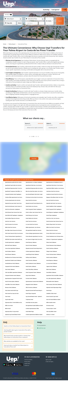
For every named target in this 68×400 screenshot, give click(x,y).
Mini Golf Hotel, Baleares (10, 245)
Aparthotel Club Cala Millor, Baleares (54, 275)
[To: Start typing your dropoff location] (34, 18)
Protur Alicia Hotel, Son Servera (53, 233)
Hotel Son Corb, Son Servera (52, 218)
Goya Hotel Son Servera (31, 200)
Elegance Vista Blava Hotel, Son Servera (55, 197)
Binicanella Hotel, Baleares (52, 281)
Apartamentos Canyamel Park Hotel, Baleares (15, 278)
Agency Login (48, 359)
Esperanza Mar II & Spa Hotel (12, 311)
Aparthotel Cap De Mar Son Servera (13, 185)
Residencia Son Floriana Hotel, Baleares (14, 257)
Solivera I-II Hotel (50, 314)
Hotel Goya (48, 290)
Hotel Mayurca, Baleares (51, 260)
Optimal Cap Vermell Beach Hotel (12, 314)
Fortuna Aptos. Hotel (51, 308)
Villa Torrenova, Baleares (31, 287)
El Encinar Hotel (50, 305)
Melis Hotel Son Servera (10, 227)
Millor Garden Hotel (50, 302)
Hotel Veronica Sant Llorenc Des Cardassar (56, 221)
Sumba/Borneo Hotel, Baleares (12, 263)
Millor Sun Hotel (9, 305)
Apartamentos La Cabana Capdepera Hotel (35, 182)
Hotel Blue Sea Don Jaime (31, 302)
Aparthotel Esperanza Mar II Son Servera (14, 188)
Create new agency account (50, 361)
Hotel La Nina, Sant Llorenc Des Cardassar (35, 212)
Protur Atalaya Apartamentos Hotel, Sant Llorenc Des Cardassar (40, 233)
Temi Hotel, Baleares (10, 269)
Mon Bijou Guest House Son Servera (13, 230)
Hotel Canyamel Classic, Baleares (33, 272)
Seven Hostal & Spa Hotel (52, 296)
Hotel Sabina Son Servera (31, 218)
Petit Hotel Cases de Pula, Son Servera (14, 233)
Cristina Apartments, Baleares (32, 251)
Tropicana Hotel (29, 299)
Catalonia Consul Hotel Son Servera (54, 194)
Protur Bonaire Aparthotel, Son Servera (35, 236)
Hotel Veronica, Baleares (31, 260)
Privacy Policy (27, 361)
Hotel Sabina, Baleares (10, 251)
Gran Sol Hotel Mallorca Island (53, 299)
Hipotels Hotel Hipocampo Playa (53, 287)
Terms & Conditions (28, 359)
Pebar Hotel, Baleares (51, 242)
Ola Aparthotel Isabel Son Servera (33, 230)
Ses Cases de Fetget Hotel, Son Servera (34, 239)
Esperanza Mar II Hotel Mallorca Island (14, 302)
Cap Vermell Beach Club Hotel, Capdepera (35, 194)
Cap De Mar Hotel (9, 299)
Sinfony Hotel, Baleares (31, 257)
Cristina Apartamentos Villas (32, 308)
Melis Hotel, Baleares (51, 269)
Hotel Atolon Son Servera (31, 206)
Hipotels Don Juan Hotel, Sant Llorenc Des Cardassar (17, 203)
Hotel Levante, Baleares (51, 257)
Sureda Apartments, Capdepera (12, 242)
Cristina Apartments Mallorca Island (34, 314)
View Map (34, 158)
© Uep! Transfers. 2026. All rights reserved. (54, 378)
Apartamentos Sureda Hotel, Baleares (34, 281)
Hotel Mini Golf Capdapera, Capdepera (14, 215)
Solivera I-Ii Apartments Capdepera (54, 239)
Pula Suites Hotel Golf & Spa (11, 290)
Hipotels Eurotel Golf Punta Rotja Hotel (35, 290)
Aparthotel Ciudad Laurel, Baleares (13, 260)
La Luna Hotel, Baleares (51, 263)
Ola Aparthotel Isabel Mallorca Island (34, 305)
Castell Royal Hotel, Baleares (32, 254)
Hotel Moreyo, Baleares (31, 242)
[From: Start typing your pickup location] (13, 18)
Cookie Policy (27, 363)
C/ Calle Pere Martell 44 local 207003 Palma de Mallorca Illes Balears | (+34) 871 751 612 (19, 378)
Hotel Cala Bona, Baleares (52, 248)
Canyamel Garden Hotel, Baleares (12, 275)
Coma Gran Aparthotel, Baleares (12, 248)
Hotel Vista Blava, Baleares (32, 269)
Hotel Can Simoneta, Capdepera (12, 209)
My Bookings (46, 9)
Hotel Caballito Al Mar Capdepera (54, 206)
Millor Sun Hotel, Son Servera (53, 227)
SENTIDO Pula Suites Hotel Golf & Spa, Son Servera (16, 239)
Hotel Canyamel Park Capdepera (53, 209)
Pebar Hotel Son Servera (52, 230)
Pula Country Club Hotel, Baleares (54, 284)
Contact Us (26, 365)
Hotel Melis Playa (30, 311)
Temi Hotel (7, 296)
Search (60, 21)
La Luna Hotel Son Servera (32, 224)
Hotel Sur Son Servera (10, 221)
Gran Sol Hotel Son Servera (52, 200)
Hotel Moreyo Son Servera (32, 215)
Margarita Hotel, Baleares (31, 284)
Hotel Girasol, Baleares (10, 254)
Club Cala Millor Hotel (51, 311)
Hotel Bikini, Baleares (51, 272)
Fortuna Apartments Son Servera (12, 200)
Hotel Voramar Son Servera (11, 224)
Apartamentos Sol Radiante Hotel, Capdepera (56, 182)
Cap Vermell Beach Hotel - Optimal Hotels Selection (37, 296)
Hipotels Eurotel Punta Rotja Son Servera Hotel (36, 203)
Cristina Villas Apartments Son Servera (14, 197)
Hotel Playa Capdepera (51, 215)
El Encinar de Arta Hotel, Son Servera (34, 197)
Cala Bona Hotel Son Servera (52, 191)
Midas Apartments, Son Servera (33, 227)
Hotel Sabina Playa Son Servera (12, 218)
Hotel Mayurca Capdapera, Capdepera (55, 212)
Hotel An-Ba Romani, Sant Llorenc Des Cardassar (16, 206)
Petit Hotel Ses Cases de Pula (11, 293)
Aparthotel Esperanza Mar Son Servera (34, 188)
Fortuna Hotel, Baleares (31, 278)
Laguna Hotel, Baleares (51, 266)
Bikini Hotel (8, 308)
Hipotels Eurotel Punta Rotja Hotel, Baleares (36, 248)
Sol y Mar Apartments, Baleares (53, 278)
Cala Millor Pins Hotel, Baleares (12, 284)
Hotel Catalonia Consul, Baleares (33, 263)
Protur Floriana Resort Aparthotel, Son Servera (16, 236)
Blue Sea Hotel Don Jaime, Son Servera (34, 191)
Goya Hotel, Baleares (30, 275)
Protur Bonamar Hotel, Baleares (53, 245)
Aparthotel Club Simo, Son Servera (34, 185)
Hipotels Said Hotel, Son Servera (53, 203)
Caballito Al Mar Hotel (51, 293)
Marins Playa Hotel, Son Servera (53, 224)
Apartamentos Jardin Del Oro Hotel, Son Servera (16, 182)
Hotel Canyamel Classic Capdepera (34, 209)
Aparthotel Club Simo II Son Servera (54, 185)
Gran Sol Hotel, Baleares (31, 245)
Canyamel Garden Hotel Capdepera (13, 194)
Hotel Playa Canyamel (31, 293)
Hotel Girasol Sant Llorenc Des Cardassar (14, 212)
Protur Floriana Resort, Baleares (53, 254)
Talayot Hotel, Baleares (51, 251)
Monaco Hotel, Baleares (10, 287)
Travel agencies (55, 9)
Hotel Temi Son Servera (31, 221)
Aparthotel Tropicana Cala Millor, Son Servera (15, 191)
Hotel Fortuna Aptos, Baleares (12, 281)
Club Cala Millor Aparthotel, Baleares (13, 272)
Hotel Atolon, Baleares (31, 266)
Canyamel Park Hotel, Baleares (12, 266)
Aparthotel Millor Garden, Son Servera (55, 188)
